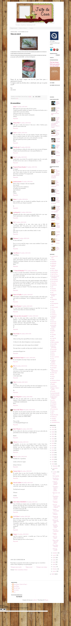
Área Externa (54, 279)
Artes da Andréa (17, 482)
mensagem (53, 367)
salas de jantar (54, 414)
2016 (53, 450)
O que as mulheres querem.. (55, 483)
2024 (53, 432)
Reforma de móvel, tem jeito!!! (56, 521)
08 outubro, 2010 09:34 (26, 429)
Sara (14, 157)
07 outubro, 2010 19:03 (21, 132)
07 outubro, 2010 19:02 (25, 122)
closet (52, 305)
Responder (15, 118)
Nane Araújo (16, 333)
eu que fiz (53, 338)
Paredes (53, 384)
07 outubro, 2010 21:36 (23, 238)
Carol (14, 132)
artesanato (53, 290)
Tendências (54, 416)
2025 (53, 429)
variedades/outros (55, 422)
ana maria (16, 590)
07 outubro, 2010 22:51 (32, 316)
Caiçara (15, 534)
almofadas (53, 261)
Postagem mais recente (16, 567)
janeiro (54, 571)
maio (54, 562)
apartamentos (54, 272)
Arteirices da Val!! (58, 146)
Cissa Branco (16, 253)
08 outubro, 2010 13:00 (27, 482)
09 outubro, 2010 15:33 (31, 502)
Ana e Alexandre (57, 103)
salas (52, 412)
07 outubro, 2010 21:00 (20, 222)
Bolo (14, 366)
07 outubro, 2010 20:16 (22, 199)
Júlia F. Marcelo (17, 429)
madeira (53, 363)
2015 (53, 452)
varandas (53, 418)
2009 (53, 574)
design (52, 328)
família (53, 340)
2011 (53, 461)
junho (54, 559)
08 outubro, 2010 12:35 (26, 471)
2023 (53, 434)
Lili (14, 222)
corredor (53, 311)
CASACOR (54, 299)
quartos (53, 400)
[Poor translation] (4, 609)
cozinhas (53, 312)
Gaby (14, 382)
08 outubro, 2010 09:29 (29, 409)
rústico (52, 411)
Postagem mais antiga (41, 567)
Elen (14, 456)
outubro (55, 472)
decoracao (53, 321)
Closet (54, 473)
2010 (53, 464)
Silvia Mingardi (17, 396)
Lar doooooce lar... (58, 161)
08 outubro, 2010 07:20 (21, 366)
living (52, 358)
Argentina (53, 283)
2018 (53, 445)
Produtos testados (55, 395)
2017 (53, 448)
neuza (14, 106)
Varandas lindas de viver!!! (55, 526)
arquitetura (54, 285)
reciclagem (53, 404)
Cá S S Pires (16, 516)
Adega (52, 259)
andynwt (35, 600)
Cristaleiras (53, 314)
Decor (52, 320)
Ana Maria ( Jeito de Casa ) (20, 584)
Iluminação (54, 349)
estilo (52, 336)
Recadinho (53, 402)
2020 (53, 441)
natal (52, 378)
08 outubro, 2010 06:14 (29, 357)
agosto (54, 555)
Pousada (53, 391)
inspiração (53, 351)
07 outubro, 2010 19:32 (31, 167)
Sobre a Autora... (23, 28)
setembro (55, 553)
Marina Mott (16, 122)
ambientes (53, 263)
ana (14, 592)
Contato (31, 28)
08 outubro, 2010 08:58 (26, 396)
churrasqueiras (54, 303)
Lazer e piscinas (55, 356)
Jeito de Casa (17, 588)
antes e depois (54, 270)
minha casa (54, 372)
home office (54, 344)
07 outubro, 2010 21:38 (25, 253)
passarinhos (54, 386)
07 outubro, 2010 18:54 (21, 106)
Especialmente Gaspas (18, 357)
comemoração (54, 307)
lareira (52, 353)
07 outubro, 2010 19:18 (25, 147)
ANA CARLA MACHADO (19, 502)
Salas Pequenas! (57, 249)
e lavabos (53, 334)
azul (52, 292)
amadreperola (16, 212)
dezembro (55, 466)
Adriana (15, 442)
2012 (53, 459)
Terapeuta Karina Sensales (19, 167)
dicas (17, 98)
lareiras (53, 354)
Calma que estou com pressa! (20, 316)
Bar (52, 297)
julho (54, 557)
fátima (14, 199)
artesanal (53, 288)
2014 (53, 454)
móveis (53, 376)
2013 (53, 457)
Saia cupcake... (56, 476)
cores (52, 309)
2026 (53, 427)
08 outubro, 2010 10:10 (22, 442)
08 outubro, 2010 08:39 (21, 382)
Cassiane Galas (16, 471)
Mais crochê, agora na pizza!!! (56, 542)
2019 (53, 443)
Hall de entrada (55, 342)
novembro (55, 468)
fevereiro (55, 569)
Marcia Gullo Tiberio (18, 409)
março (54, 566)
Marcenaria (54, 365)
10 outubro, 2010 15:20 (24, 516)
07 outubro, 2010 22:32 (26, 306)
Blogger (46, 600)
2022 (53, 436)
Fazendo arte (16, 147)
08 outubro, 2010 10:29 (21, 456)
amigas (53, 268)
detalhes (53, 330)
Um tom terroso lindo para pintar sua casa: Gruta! (54, 64)
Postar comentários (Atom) (21, 569)
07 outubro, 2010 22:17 (27, 294)
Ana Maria (16, 586)
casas (52, 301)
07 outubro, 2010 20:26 (25, 212)
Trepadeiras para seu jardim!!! (55, 498)
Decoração (53, 323)
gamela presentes (17, 181)
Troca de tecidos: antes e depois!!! (56, 506)
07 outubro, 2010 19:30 (21, 157)
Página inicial (14, 28)
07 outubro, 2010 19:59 (27, 181)
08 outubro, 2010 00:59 (25, 333)
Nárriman (15, 238)
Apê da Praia (54, 274)
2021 (53, 438)
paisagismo (54, 382)
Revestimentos (54, 409)
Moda (52, 374)
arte (52, 286)
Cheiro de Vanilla (17, 294)
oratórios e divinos (55, 380)
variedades (53, 420)
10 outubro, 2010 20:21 (23, 534)
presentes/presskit (55, 393)
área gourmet (54, 281)
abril (54, 564)
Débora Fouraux (17, 306)
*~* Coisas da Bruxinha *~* (19, 270)
